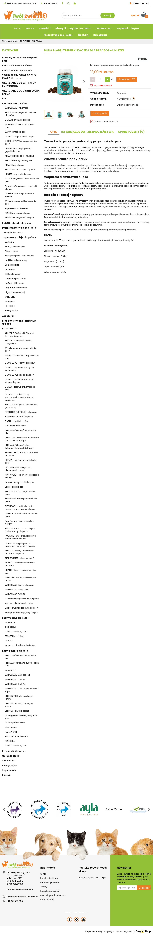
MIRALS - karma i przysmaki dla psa (20, 493)
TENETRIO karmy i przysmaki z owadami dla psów (19, 552)
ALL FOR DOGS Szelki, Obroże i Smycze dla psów (19, 334)
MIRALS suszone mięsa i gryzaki (20, 169)
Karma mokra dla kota (16, 650)
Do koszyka (127, 79)
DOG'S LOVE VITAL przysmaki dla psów (21, 142)
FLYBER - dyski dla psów (16, 421)
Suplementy (9, 770)
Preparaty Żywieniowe (16, 287)
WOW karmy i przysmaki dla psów (22, 598)
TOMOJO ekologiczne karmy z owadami (20, 564)
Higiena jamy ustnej (15, 292)
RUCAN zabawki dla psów (16, 223)
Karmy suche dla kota (15, 617)
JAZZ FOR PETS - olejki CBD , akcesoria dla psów (18, 469)
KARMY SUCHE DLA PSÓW (17, 65)
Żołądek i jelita (12, 264)
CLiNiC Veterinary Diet (16, 631)
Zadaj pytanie (99, 113)
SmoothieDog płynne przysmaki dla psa (21, 187)
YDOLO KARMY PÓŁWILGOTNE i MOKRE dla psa (19, 77)
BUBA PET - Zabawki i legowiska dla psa (22, 357)
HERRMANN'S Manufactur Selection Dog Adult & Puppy (19, 446)
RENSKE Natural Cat (14, 636)
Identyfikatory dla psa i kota (72, 28)
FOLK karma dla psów (15, 425)
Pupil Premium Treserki (16, 208)
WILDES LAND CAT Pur (15, 684)
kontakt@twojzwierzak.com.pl (20, 3)
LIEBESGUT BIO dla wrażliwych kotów (19, 697)
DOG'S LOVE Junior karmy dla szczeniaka (19, 369)
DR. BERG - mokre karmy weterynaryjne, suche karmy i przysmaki (19, 397)
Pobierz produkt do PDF (104, 121)
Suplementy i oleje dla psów (19, 237)
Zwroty (43, 886)
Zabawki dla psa (12, 232)
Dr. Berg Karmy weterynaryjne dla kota (21, 717)
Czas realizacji (47, 899)
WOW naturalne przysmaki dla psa (20, 126)
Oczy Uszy (10, 296)
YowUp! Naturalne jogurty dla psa (21, 612)
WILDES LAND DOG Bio (15, 594)
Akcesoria (8, 315)
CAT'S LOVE (10, 627)
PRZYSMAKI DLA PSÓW (15, 103)
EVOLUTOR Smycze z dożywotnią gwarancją (21, 406)
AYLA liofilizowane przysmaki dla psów (20, 349)
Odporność (10, 269)
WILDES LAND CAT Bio (15, 679)
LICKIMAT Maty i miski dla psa (19, 482)
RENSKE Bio (10, 741)
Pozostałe (10, 305)
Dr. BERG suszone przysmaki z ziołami (19, 195)
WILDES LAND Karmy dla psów (19, 585)
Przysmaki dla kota (14, 751)
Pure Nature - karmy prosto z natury (19, 522)
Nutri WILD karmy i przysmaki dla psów (21, 500)
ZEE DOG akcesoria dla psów (19, 603)
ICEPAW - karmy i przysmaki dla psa (20, 461)
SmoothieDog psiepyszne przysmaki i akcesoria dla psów (20, 545)
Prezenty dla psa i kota (58, 35)
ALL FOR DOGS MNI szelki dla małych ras (18, 342)
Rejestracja (101, 35)
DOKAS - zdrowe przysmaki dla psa (20, 388)
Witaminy (10, 301)
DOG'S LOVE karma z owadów (19, 374)
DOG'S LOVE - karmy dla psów (20, 362)
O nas (43, 873)
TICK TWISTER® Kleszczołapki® (19, 558)
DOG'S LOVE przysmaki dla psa (20, 136)
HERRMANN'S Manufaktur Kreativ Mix (20, 432)
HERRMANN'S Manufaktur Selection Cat (22, 664)
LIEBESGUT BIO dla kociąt (17, 710)
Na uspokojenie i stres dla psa (19, 255)
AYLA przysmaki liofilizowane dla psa (20, 202)
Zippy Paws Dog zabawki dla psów (21, 607)
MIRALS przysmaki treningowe (19, 155)
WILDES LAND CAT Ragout (17, 674)
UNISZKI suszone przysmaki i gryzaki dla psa (18, 150)
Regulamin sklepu (49, 878)
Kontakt (83, 35)
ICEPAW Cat (11, 731)
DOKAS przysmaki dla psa (17, 119)
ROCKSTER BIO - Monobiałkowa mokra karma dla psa (20, 537)
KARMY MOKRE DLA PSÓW (17, 70)
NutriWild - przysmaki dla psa (19, 217)
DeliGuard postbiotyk (15, 278)
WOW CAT (10, 670)
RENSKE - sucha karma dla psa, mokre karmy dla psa (20, 530)
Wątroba (9, 242)
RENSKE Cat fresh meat (16, 736)
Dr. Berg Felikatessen (15, 722)
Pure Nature (11, 727)
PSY (17, 28)
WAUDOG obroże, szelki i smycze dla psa (21, 579)
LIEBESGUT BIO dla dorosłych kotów (19, 705)
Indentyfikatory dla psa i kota (19, 227)
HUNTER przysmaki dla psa (18, 174)
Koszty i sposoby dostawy (53, 895)
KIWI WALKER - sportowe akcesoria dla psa (22, 476)
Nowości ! (45, 28)
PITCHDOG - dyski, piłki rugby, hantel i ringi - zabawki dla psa (20, 507)
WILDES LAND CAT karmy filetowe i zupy (22, 690)
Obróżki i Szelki (11, 755)
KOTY (29, 28)
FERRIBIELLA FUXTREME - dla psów (21, 412)
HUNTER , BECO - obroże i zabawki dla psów (21, 454)
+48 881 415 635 (49, 3)
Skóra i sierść (11, 251)
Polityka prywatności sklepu (92, 877)
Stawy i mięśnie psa (15, 246)
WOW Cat (10, 622)
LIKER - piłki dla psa (14, 486)
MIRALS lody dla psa (14, 165)
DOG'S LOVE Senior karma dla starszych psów (19, 381)
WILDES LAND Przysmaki (16, 107)
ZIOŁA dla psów (12, 274)
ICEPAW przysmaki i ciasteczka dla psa (22, 180)
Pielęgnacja (11, 310)
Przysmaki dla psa (128, 28)
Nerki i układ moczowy (16, 260)
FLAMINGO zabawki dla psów (19, 416)
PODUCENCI (9, 328)
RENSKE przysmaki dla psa (17, 213)
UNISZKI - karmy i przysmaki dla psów (20, 571)
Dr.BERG (8, 640)
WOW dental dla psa (15, 131)
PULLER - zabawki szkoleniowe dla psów (21, 515)
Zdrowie (6, 775)
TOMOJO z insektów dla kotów (20, 645)
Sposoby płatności (49, 891)
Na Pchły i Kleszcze (14, 283)
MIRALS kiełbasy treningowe (18, 160)
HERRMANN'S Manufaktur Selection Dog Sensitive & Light (22, 439)
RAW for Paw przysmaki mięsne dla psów (20, 114)
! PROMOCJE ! (103, 28)
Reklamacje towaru (50, 882)
